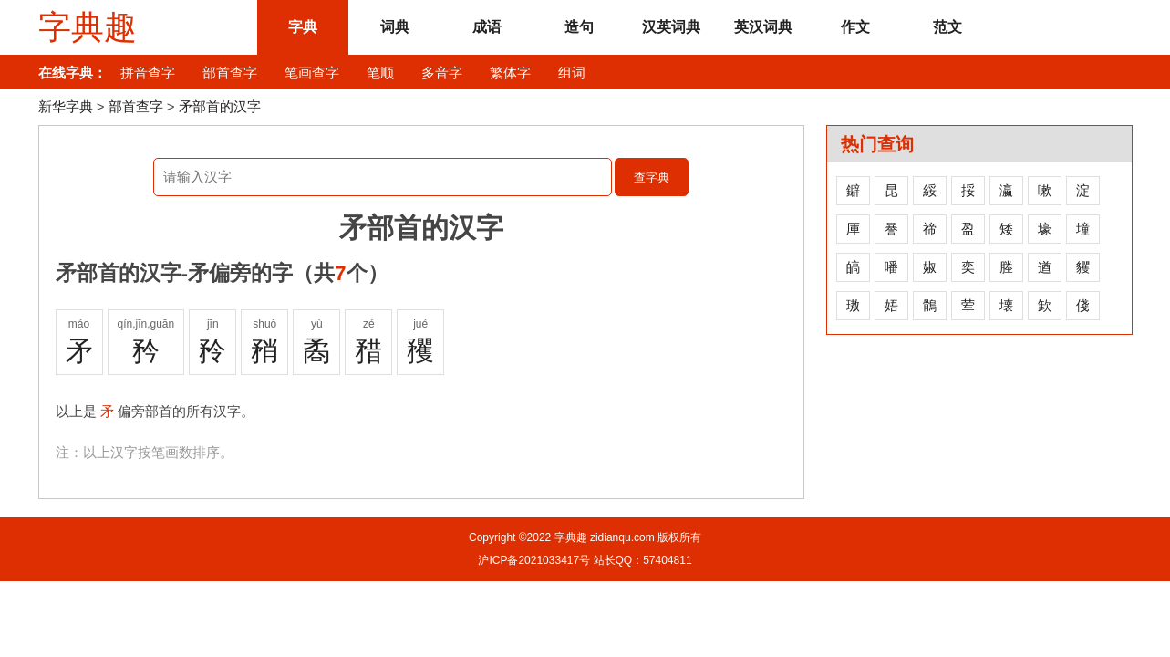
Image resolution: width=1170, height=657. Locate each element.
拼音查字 (147, 72)
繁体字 (510, 72)
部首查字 (229, 72)
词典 (394, 27)
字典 (302, 27)
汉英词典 (671, 27)
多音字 (441, 72)
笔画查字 (312, 72)
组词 (571, 72)
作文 (855, 27)
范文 (947, 27)
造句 (579, 27)
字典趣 (87, 27)
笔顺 (380, 72)
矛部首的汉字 (220, 106)
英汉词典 (763, 27)
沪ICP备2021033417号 (534, 560)
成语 (487, 27)
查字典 (651, 177)
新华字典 (65, 106)
